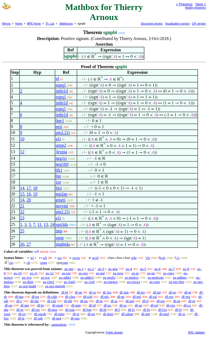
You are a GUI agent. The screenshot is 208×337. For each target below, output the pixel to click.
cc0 (162, 258)
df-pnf (145, 314)
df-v (19, 301)
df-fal (157, 292)
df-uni (24, 305)
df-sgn (75, 318)
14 (22, 188)
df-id (92, 305)
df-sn (176, 301)
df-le (21, 318)
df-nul (130, 301)
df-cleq (70, 297)
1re (58, 182)
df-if (145, 301)
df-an (78, 292)
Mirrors (6, 23)
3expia (61, 151)
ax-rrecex (133, 282)
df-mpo (59, 314)
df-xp (138, 305)
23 (22, 218)
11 (39, 224)
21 (22, 205)
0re (58, 176)
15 (22, 194)
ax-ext (66, 273)
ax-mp (68, 269)
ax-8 (186, 269)
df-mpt (76, 305)
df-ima (52, 310)
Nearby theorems (195, 7)
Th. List (50, 23)
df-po (107, 305)
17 (29, 188)
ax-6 (157, 269)
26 (22, 244)
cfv (148, 258)
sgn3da (62, 224)
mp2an (61, 194)
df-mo (19, 297)
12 (22, 151)
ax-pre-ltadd (27, 286)
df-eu (35, 297)
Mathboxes (66, 23)
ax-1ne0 (69, 282)
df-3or (107, 292)
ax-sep (83, 273)
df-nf (187, 292)
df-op (8, 305)
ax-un (151, 273)
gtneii (60, 200)
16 (29, 194)
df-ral (153, 297)
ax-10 (18, 273)
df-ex (172, 292)
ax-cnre (154, 282)
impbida (63, 244)
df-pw (161, 301)
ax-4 (129, 269)
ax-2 (90, 269)
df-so (123, 305)
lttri (59, 188)
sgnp (60, 237)
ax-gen (113, 269)
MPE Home (34, 23)
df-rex (169, 297)
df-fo (146, 310)
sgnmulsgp (58, 324)
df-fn (102, 310)
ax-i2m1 (48, 282)
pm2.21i (63, 132)
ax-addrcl (87, 277)
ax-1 (80, 269)
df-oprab (40, 314)
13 (46, 224)
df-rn (19, 310)
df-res (35, 310)
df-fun (87, 310)
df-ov (22, 314)
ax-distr (28, 282)
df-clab (52, 297)
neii (59, 126)
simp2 (61, 145)
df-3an (124, 292)
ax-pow (118, 273)
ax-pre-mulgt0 (55, 286)
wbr (133, 258)
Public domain (114, 332)
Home (18, 23)
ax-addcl (65, 277)
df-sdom (127, 314)
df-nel (137, 297)
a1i (58, 138)
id (57, 78)
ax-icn (45, 277)
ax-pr (135, 273)
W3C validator (196, 332)
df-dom (108, 314)
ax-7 (171, 269)
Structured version (151, 23)
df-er (76, 314)
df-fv (178, 310)
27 (29, 244)
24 (52, 224)
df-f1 (131, 310)
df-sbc (34, 301)
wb (45, 258)
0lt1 (59, 170)
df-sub (38, 318)
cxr (11, 263)
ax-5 (143, 269)
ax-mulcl (109, 277)
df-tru (141, 292)
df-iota (70, 310)
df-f (117, 310)
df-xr (181, 314)
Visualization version (177, 23)
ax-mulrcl (131, 277)
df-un (84, 301)
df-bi (64, 292)
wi (32, 258)
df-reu (185, 297)
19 (35, 194)
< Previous (184, 4)
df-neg (56, 318)
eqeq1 (61, 85)
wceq (76, 258)
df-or (92, 292)
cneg (43, 263)
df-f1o (162, 310)
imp (59, 231)
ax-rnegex (111, 282)
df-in (99, 301)
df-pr (191, 301)
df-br (40, 305)
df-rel (154, 305)
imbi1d (62, 91)
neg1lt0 (62, 164)
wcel (95, 258)
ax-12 (50, 273)
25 (22, 231)
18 (35, 188)
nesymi (62, 205)
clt (28, 263)
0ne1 (60, 120)
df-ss (114, 301)
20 (29, 200)
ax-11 (34, 273)
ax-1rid (89, 282)
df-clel (87, 297)
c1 (178, 258)
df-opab (57, 305)
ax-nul (100, 273)
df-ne (120, 297)
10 (22, 138)
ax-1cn (26, 277)
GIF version (199, 23)
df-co (187, 305)
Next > (201, 4)
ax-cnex (168, 273)
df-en (91, 314)
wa (59, 258)
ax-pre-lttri (176, 282)
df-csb (51, 301)
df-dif (68, 301)
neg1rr (61, 158)
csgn (64, 263)
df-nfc (104, 297)
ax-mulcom (156, 277)
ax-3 (101, 269)
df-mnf (164, 314)
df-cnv (171, 305)
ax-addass (180, 277)
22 (22, 211)
